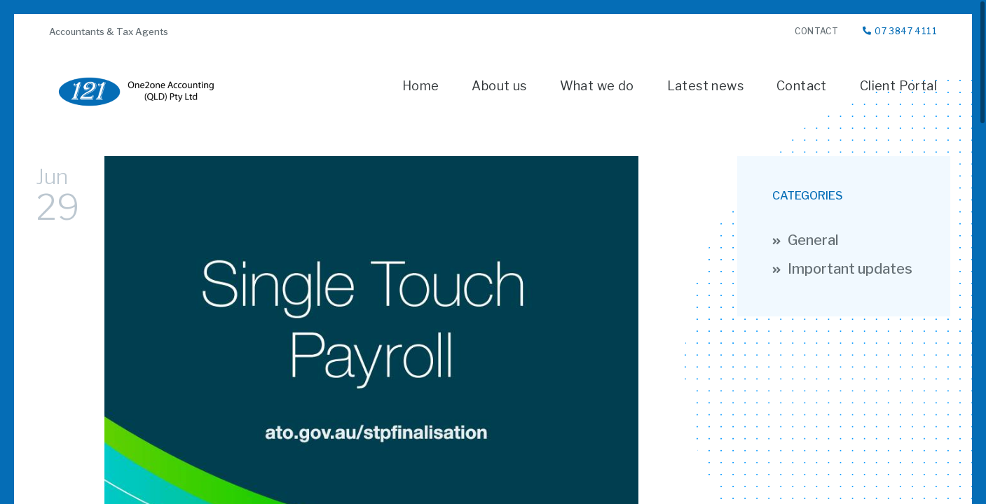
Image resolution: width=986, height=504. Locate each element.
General (813, 240)
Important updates (850, 269)
